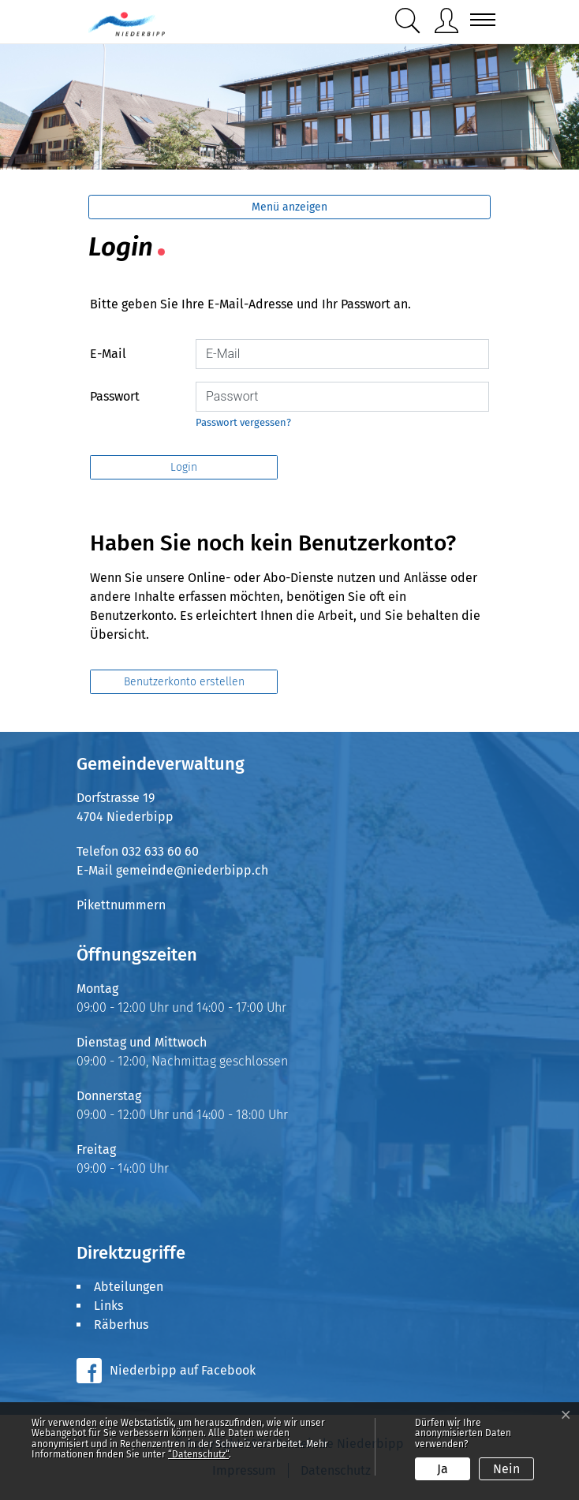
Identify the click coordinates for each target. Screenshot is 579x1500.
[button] (408, 21)
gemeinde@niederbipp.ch (192, 870)
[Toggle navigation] (478, 20)
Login (183, 467)
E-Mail (108, 353)
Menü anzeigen (289, 207)
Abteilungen (128, 1286)
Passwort (115, 396)
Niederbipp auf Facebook (183, 1370)
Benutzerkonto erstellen (184, 681)
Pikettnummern (121, 904)
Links (108, 1305)
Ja (442, 1468)
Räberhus (121, 1324)
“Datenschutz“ (198, 1454)
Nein (506, 1468)
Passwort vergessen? (243, 422)
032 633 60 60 (160, 851)
